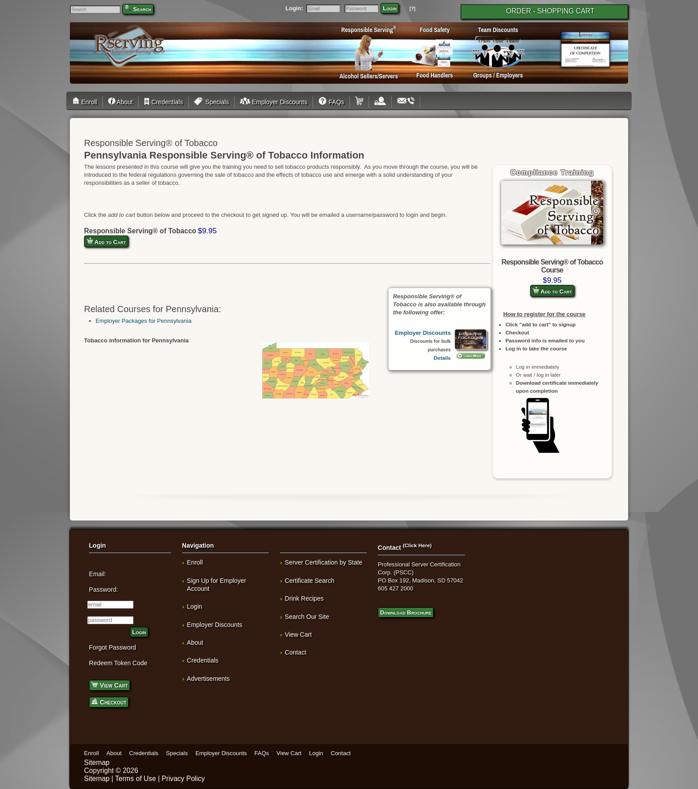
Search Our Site (307, 616)
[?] (412, 8)
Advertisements (208, 678)
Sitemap (97, 762)
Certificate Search (309, 580)
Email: (97, 574)
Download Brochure (405, 612)
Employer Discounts (273, 102)
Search (142, 9)
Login (390, 8)
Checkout (108, 701)
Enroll (86, 102)
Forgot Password (112, 647)
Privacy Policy (183, 778)
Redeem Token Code (118, 663)
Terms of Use (135, 778)
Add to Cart (552, 291)
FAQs (331, 102)
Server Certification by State (323, 562)
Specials (211, 102)
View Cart (109, 684)
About (120, 102)
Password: (103, 589)
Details (442, 358)
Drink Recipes (304, 598)
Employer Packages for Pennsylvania (143, 320)
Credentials (163, 102)
